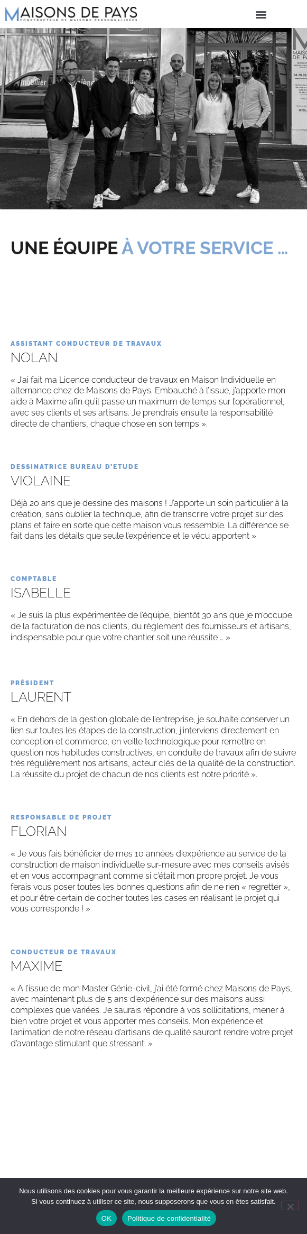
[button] (260, 14)
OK (106, 1218)
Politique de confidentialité (169, 1218)
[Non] (290, 1205)
